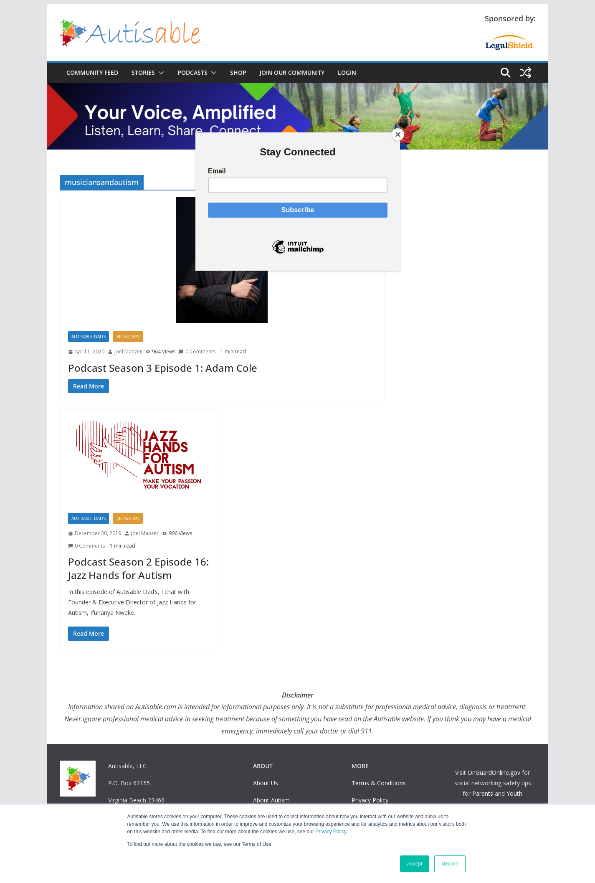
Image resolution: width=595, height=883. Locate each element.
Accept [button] (415, 864)
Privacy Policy (330, 832)
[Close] (398, 134)
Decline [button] (449, 864)
